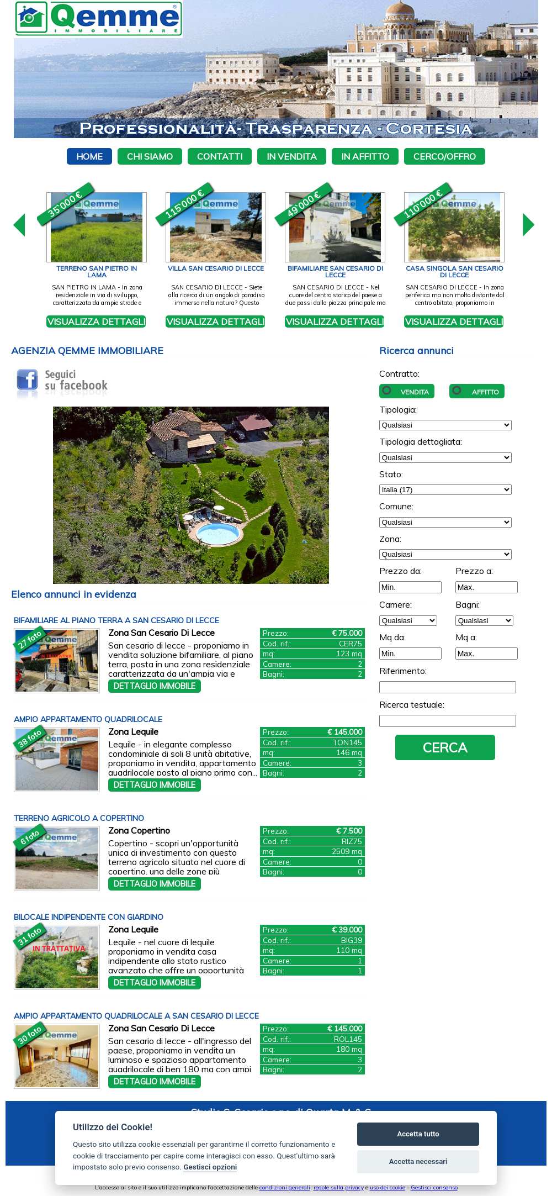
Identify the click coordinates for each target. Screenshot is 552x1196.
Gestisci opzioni (210, 1166)
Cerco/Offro (444, 156)
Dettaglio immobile (154, 686)
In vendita (292, 156)
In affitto (365, 156)
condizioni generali (284, 1187)
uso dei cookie (387, 1187)
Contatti (219, 156)
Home (89, 156)
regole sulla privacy (339, 1187)
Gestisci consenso (434, 1187)
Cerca (445, 747)
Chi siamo (150, 156)
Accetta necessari (418, 1161)
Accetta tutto (418, 1134)
